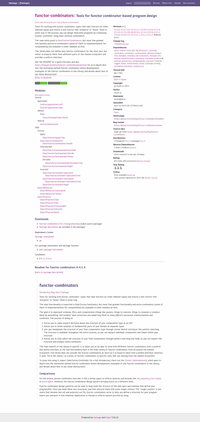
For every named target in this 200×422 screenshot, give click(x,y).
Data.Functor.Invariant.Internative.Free (63, 181)
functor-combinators (54, 15)
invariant (131, 55)
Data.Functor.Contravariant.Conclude (59, 150)
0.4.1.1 (42, 258)
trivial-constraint (146, 63)
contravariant (140, 53)
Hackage (65, 292)
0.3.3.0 (124, 32)
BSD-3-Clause (120, 79)
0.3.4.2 (144, 32)
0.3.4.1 (137, 32)
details (140, 66)
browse (75, 223)
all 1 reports (152, 178)
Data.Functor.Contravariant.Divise (58, 156)
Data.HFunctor (44, 196)
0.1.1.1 (137, 29)
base (122, 50)
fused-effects (47, 381)
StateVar (158, 61)
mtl (159, 55)
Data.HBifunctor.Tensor (50, 193)
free (116, 55)
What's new (167, 3)
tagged (117, 63)
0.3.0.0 (150, 29)
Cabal (108, 417)
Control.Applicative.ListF (51, 104)
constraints (119, 53)
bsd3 (37, 22)
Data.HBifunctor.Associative (53, 190)
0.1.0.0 (117, 29)
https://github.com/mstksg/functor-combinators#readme (139, 118)
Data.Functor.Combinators (70, 40)
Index (37, 95)
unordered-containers (123, 66)
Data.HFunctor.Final (49, 202)
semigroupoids (139, 61)
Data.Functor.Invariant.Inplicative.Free (62, 175)
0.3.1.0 (157, 29)
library (46, 22)
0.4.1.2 (49, 258)
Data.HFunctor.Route (49, 212)
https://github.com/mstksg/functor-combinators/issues (138, 125)
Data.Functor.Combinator (51, 140)
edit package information (51, 249)
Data (116, 112)
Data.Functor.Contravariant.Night (58, 166)
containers (129, 53)
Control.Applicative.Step (51, 107)
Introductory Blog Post (49, 292)
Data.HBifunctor (45, 187)
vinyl (135, 66)
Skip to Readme (43, 77)
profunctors (127, 61)
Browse (156, 3)
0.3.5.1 (157, 32)
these (123, 63)
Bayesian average (143, 161)
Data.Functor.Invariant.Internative (58, 178)
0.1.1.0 (130, 29)
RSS (123, 27)
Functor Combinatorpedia (136, 360)
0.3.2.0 (117, 32)
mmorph (153, 55)
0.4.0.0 (124, 34)
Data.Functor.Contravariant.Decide (58, 153)
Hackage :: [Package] (19, 3)
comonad (153, 50)
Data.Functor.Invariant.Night (56, 184)
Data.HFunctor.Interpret (51, 209)
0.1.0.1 (124, 29)
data (41, 22)
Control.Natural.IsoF (49, 124)
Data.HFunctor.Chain (49, 199)
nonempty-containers (144, 58)
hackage (97, 417)
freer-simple (155, 378)
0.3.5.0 (150, 32)
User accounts (189, 3)
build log (131, 175)
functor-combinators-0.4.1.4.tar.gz (55, 223)
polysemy (145, 378)
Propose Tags (55, 22)
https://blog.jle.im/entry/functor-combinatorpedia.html (61, 65)
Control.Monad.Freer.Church (55, 117)
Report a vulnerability (70, 22)
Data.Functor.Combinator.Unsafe (57, 143)
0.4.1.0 (130, 34)
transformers (132, 63)
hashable (122, 55)
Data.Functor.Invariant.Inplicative (58, 172)
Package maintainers (44, 236)
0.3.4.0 (130, 32)
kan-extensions (142, 55)
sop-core (149, 61)
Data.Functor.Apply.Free (54, 137)
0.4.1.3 (150, 34)
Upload (177, 3)
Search (129, 3)
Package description (48, 227)
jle (40, 240)
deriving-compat (154, 53)
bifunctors (143, 50)
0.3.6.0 (117, 34)
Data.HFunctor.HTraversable (53, 206)
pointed (117, 61)
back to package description (49, 272)
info (116, 37)
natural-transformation (124, 58)
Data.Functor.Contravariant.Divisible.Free (64, 163)
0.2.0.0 (144, 29)
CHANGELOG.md (121, 44)
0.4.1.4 (127, 141)
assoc (116, 50)
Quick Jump (45, 95)
